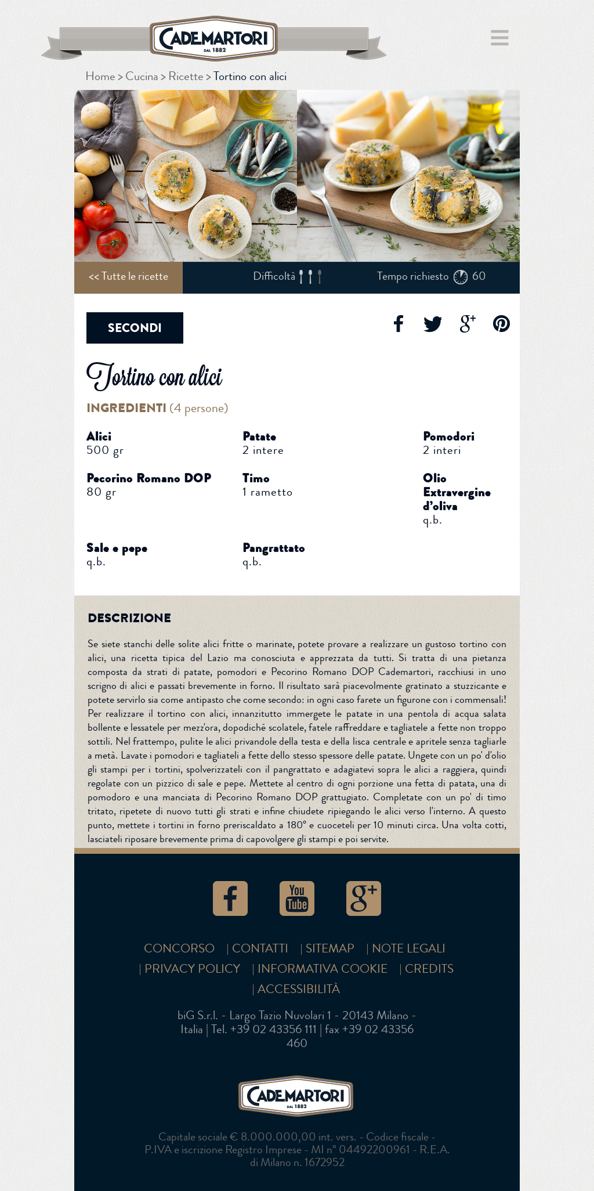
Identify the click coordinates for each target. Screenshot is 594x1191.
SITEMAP (330, 949)
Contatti (260, 949)
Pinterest (501, 324)
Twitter (432, 324)
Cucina (141, 76)
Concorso (179, 949)
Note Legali (409, 949)
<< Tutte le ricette (128, 276)
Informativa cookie (322, 969)
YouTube (297, 898)
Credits (429, 969)
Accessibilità (299, 989)
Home (100, 76)
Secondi (135, 328)
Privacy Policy (192, 969)
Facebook (397, 324)
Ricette (186, 76)
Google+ (467, 324)
